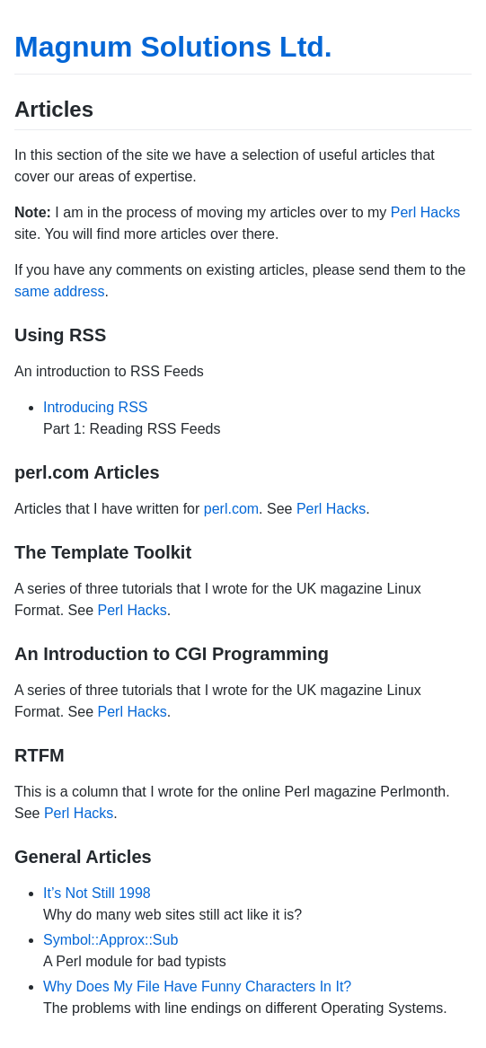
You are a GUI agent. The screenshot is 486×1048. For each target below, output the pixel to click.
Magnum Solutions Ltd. (173, 47)
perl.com (231, 508)
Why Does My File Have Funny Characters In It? (197, 986)
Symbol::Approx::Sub (110, 939)
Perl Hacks (425, 212)
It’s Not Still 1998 (97, 893)
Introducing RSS (95, 407)
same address (59, 291)
